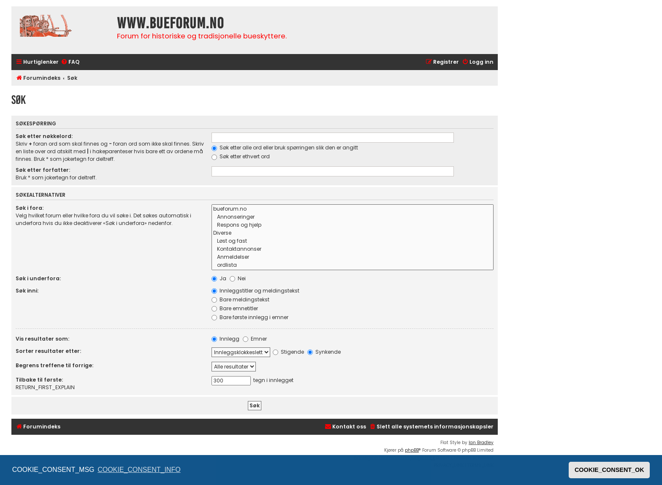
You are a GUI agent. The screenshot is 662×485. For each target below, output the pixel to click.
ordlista (352, 265)
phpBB (412, 450)
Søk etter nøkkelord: (44, 136)
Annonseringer (352, 217)
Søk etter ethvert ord (241, 156)
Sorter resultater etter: (48, 351)
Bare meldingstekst (240, 299)
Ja (219, 278)
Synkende (324, 351)
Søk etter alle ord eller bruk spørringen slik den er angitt (285, 147)
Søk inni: (27, 290)
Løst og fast (352, 241)
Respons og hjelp (352, 225)
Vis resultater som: (42, 338)
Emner (255, 338)
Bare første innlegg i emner (250, 317)
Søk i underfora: (38, 278)
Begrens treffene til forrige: (54, 365)
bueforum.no (352, 209)
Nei (238, 278)
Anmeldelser (352, 257)
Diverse (352, 233)
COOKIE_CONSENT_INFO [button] (139, 469)
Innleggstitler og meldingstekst (255, 290)
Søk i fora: (29, 207)
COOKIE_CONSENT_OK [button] (609, 469)
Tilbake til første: (39, 379)
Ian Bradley (481, 442)
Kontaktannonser (352, 249)
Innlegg (225, 338)
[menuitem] (70, 62)
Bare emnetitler (235, 308)
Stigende (288, 351)
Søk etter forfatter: (43, 169)
